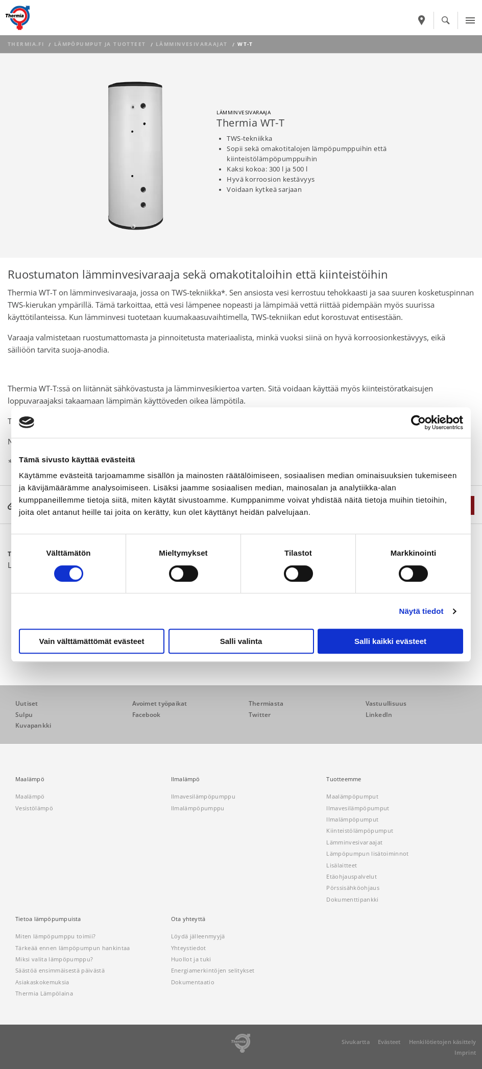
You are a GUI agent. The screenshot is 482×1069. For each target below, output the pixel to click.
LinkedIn (379, 714)
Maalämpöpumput (352, 796)
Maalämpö (29, 779)
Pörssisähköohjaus (352, 887)
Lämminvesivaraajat (192, 44)
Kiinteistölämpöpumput (359, 830)
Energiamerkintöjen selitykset (213, 970)
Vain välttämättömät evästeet (91, 641)
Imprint (465, 1052)
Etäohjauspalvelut (351, 876)
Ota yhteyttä (188, 919)
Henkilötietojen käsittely (442, 1042)
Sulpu (24, 714)
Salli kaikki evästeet (390, 641)
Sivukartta (356, 1042)
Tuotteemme (343, 779)
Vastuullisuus (386, 703)
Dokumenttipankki (352, 899)
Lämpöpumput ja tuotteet (100, 44)
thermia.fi (26, 44)
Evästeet (389, 1042)
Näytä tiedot (421, 611)
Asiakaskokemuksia (42, 982)
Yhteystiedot (188, 948)
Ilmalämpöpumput (352, 819)
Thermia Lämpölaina (44, 993)
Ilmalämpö (185, 779)
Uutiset (26, 703)
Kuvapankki (33, 725)
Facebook (146, 714)
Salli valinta (241, 641)
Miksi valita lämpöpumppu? (54, 959)
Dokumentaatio (192, 982)
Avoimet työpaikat (159, 703)
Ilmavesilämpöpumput (357, 808)
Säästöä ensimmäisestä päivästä (60, 970)
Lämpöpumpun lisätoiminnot (367, 853)
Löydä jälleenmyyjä (198, 936)
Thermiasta (266, 703)
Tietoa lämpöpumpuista (48, 919)
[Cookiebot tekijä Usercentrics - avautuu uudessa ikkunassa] (418, 422)
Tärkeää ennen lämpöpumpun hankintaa (72, 948)
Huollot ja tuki (191, 959)
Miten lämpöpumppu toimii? (55, 936)
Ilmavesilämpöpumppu (203, 796)
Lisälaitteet (341, 865)
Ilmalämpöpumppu (198, 808)
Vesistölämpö (34, 808)
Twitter (260, 714)
